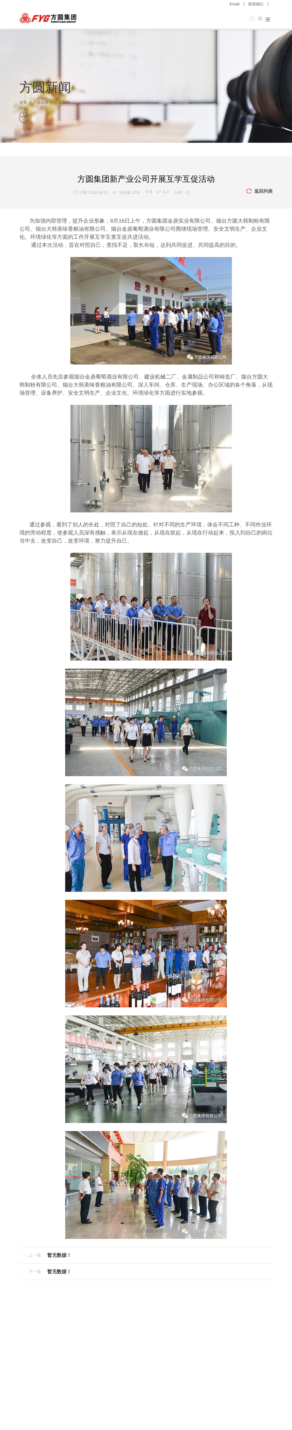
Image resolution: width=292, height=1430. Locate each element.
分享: (182, 191)
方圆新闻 (40, 101)
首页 (23, 101)
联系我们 (255, 4)
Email (234, 4)
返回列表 (259, 190)
